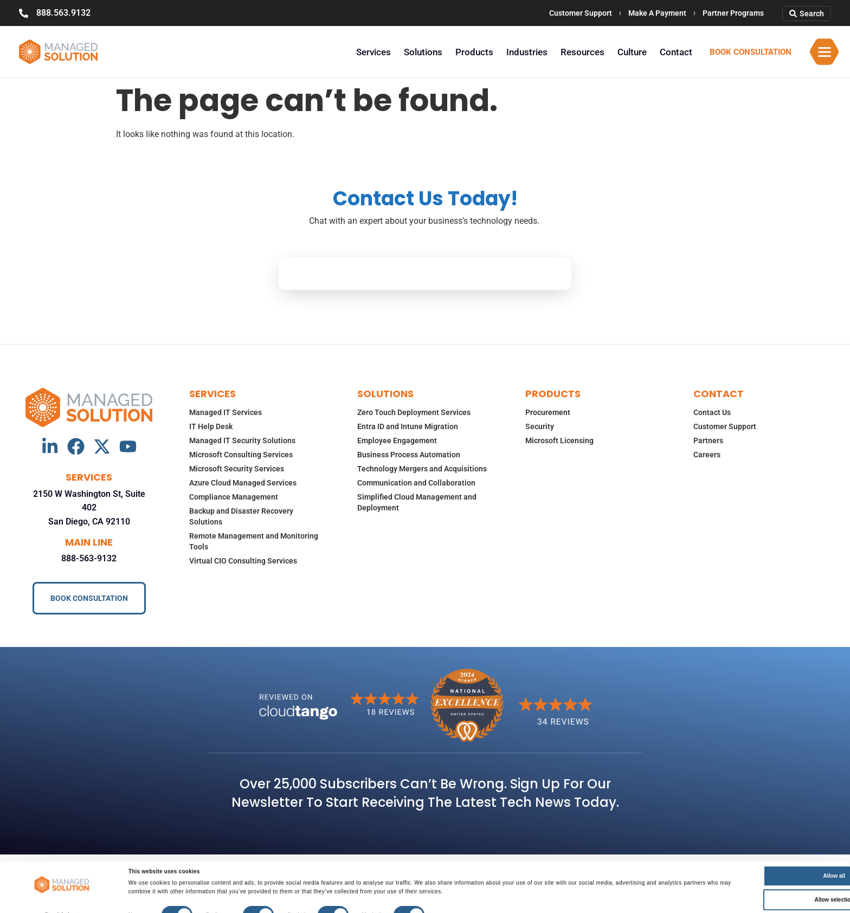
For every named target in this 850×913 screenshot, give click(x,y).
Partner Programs (733, 13)
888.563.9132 (63, 13)
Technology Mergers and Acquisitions (422, 468)
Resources (582, 52)
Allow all (741, 861)
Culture (632, 52)
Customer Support (580, 13)
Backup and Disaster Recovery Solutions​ (241, 516)
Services (373, 52)
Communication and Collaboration (416, 482)
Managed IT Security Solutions (242, 440)
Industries (527, 52)
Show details (455, 903)
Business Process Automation (408, 454)
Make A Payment (657, 13)
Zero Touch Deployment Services (414, 412)
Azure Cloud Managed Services (243, 482)
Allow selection (741, 885)
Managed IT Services (225, 412)
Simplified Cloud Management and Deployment (416, 502)
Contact (676, 52)
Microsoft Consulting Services (241, 454)
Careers (706, 454)
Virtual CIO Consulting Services (243, 560)
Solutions (423, 52)
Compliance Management (233, 497)
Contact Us (712, 412)
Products (474, 52)
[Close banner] (842, 854)
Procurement (547, 412)
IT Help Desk (211, 426)
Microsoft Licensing (559, 440)
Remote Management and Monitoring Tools (253, 541)
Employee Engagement (397, 440)
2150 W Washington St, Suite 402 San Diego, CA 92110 (89, 508)
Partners (708, 440)
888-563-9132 (89, 558)
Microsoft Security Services (236, 468)
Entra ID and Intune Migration (407, 426)
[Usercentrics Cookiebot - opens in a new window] (61, 903)
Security (539, 426)
